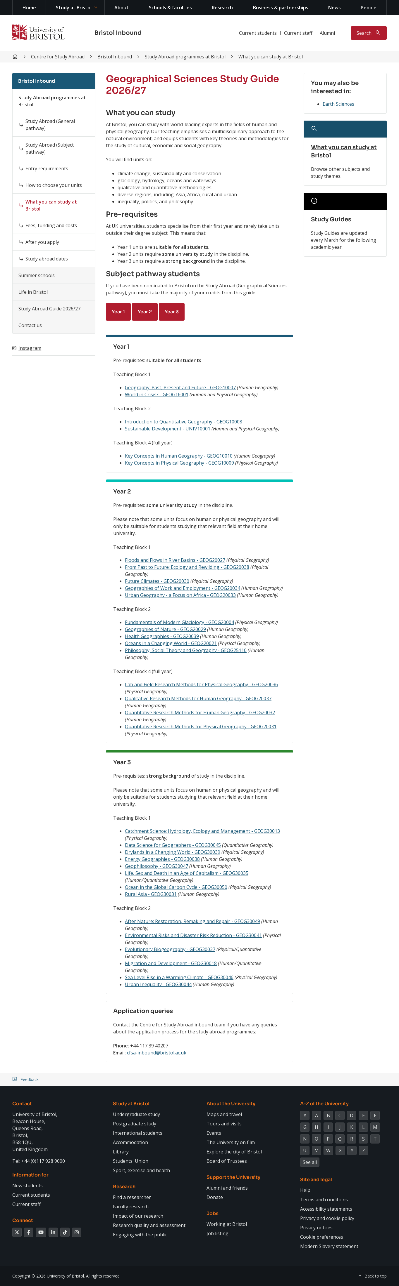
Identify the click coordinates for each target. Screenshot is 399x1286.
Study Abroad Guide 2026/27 (49, 308)
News (334, 7)
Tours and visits (224, 1123)
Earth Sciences (338, 104)
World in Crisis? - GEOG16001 (156, 394)
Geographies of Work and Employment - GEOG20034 (182, 588)
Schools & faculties (170, 7)
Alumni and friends (227, 1188)
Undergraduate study (136, 1114)
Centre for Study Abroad (58, 56)
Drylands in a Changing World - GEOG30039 (172, 852)
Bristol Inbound (118, 33)
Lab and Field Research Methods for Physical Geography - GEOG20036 (201, 684)
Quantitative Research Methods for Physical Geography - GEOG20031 (200, 726)
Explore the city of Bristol (234, 1151)
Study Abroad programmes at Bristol (185, 56)
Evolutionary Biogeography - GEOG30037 (170, 949)
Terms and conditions (324, 1199)
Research (222, 7)
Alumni (327, 33)
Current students (258, 33)
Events (214, 1133)
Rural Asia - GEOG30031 (151, 894)
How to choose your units (53, 185)
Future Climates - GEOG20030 (157, 581)
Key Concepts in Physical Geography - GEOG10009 (179, 463)
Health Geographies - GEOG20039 (162, 636)
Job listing (217, 1233)
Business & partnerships (280, 7)
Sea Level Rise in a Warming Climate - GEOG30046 (179, 977)
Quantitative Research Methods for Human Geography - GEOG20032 (200, 712)
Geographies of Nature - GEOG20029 (165, 629)
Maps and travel (224, 1114)
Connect (22, 1220)
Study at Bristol (74, 7)
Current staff (298, 33)
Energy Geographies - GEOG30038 (162, 859)
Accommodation (130, 1142)
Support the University (233, 1177)
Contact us (30, 325)
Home (29, 7)
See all (310, 1162)
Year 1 (118, 312)
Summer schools (36, 275)
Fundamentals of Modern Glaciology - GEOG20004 (179, 622)
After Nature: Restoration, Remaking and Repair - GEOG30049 (192, 921)
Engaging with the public (140, 1234)
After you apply (42, 242)
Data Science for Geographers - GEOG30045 (173, 845)
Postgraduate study (134, 1123)
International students (137, 1133)
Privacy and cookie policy (327, 1218)
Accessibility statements (326, 1209)
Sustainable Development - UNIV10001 (167, 428)
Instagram (29, 348)
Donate (215, 1197)
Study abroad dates (46, 259)
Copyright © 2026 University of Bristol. (48, 1276)
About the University (231, 1104)
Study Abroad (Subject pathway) (49, 148)
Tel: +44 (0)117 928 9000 (38, 1161)
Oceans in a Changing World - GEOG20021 (171, 643)
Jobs (213, 1213)
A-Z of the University (324, 1104)
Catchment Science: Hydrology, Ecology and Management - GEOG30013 (202, 831)
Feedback (29, 1080)
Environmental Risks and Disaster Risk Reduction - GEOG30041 (193, 935)
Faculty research (131, 1206)
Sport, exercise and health (141, 1170)
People (368, 7)
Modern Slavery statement (329, 1246)
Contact (22, 1104)
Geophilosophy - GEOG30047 (156, 866)
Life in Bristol (33, 292)
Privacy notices (316, 1227)
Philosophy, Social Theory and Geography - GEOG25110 (186, 650)
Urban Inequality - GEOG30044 (158, 984)
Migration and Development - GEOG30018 (171, 963)
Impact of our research (138, 1216)
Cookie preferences (321, 1237)
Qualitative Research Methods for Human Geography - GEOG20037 (198, 698)
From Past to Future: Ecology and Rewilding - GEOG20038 (187, 567)
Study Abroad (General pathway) (50, 124)
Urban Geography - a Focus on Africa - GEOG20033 (180, 595)
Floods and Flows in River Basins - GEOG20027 (175, 560)
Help (305, 1190)
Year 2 (145, 312)
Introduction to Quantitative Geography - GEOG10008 (183, 421)
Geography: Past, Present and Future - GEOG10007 (180, 387)
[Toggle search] (369, 33)
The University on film (231, 1142)
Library (121, 1151)
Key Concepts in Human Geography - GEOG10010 (179, 456)
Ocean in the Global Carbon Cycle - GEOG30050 (176, 887)
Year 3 (172, 312)
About (121, 7)
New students (27, 1185)
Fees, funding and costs (51, 225)
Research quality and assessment (149, 1225)
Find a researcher (132, 1197)
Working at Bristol (227, 1224)
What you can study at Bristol (270, 56)
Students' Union (130, 1161)
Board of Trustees (227, 1161)
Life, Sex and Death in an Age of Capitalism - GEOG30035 (186, 873)
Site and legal (316, 1179)
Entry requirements (46, 168)
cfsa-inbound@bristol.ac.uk (156, 1052)
